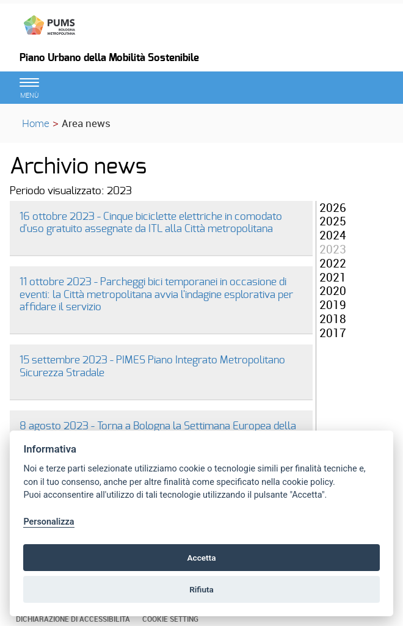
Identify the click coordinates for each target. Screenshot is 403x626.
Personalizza (48, 522)
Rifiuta (201, 589)
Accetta (201, 557)
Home (35, 123)
